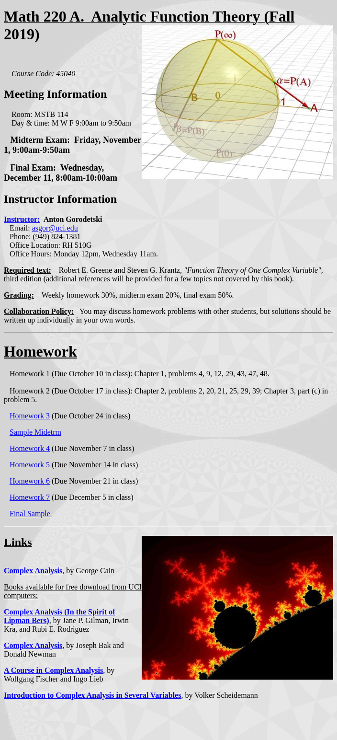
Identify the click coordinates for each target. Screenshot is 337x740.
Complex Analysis (33, 571)
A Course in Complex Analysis (53, 670)
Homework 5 (30, 465)
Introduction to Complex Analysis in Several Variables (92, 695)
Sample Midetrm (35, 432)
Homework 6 (30, 481)
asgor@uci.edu (55, 228)
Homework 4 (30, 448)
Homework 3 (30, 416)
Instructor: (22, 219)
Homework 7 (30, 497)
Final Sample (31, 513)
